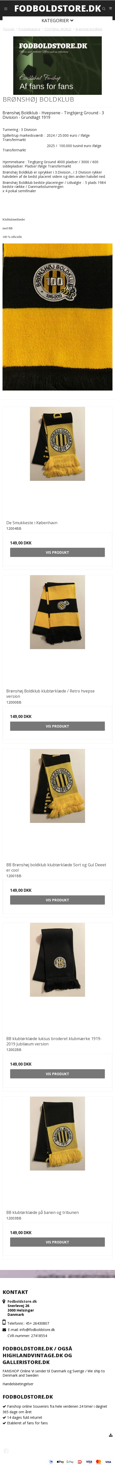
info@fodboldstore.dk (37, 1329)
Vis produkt (57, 552)
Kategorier (57, 20)
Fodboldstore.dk (57, 8)
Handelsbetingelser (18, 1383)
